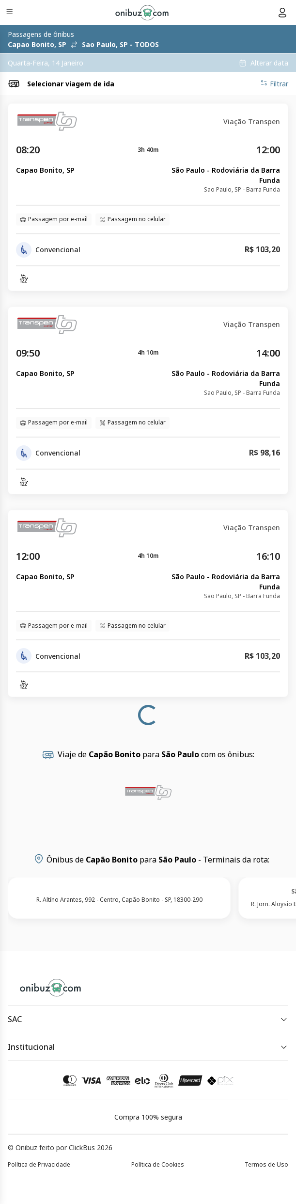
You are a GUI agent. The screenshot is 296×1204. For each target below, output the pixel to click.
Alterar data (269, 63)
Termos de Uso (266, 1164)
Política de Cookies (157, 1164)
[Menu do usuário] (282, 12)
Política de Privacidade (39, 1164)
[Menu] (10, 13)
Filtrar (274, 83)
